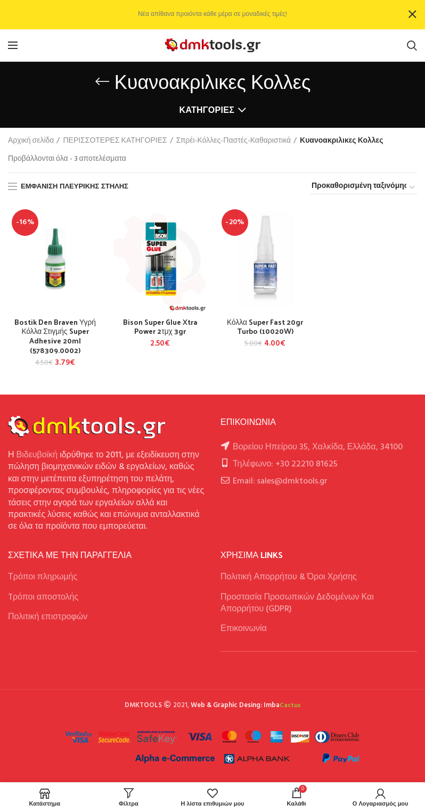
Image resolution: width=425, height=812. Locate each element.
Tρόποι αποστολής (43, 598)
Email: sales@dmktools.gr (280, 482)
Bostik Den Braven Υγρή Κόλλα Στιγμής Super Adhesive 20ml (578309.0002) (55, 336)
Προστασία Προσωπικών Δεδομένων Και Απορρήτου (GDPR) (297, 604)
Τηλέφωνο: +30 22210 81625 (285, 465)
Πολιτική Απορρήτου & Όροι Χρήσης (288, 578)
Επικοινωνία (243, 630)
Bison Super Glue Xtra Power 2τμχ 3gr (160, 327)
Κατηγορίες (207, 109)
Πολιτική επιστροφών (47, 618)
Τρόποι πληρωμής (42, 578)
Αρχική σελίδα (31, 141)
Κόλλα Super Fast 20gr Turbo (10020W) (265, 327)
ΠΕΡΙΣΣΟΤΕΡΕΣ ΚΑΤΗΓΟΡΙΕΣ (115, 141)
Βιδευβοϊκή (37, 456)
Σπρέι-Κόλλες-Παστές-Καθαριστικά (233, 141)
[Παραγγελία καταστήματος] (363, 188)
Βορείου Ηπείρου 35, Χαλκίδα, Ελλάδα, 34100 (318, 448)
